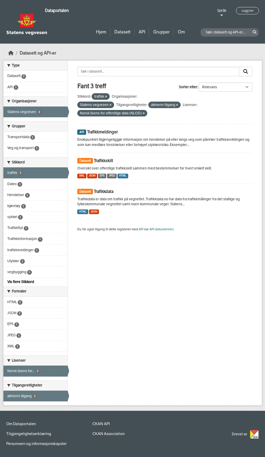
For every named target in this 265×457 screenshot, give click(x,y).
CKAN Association (108, 433)
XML (82, 175)
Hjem (101, 32)
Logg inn (248, 11)
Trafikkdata (103, 191)
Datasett (122, 32)
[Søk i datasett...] (158, 71)
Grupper (161, 32)
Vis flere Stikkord (20, 282)
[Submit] (245, 71)
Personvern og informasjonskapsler (36, 443)
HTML (122, 175)
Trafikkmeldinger (102, 132)
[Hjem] (11, 53)
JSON (92, 175)
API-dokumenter (160, 229)
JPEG (112, 175)
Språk (221, 10)
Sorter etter (188, 87)
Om (181, 32)
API (142, 32)
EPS (102, 175)
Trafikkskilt (103, 160)
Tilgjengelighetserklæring (28, 433)
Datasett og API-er (38, 53)
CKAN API (101, 423)
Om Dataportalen (21, 423)
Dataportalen (57, 10)
